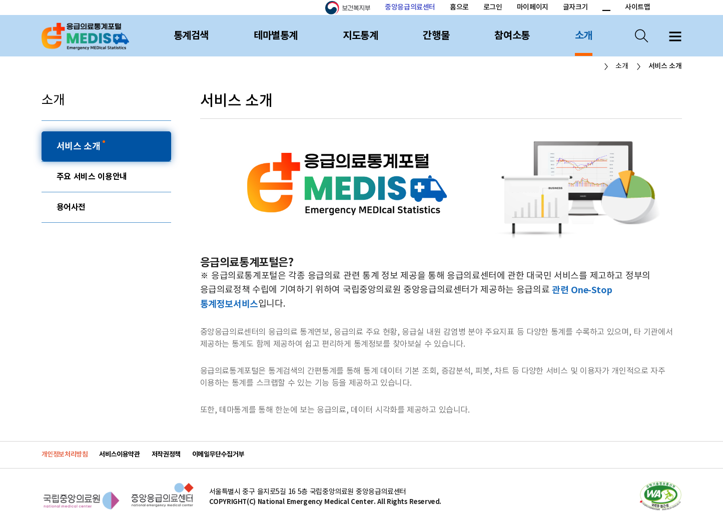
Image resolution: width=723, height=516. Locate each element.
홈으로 (459, 7)
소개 (583, 36)
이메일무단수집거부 (218, 455)
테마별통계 (276, 36)
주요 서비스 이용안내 (92, 177)
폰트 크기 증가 (594, 7)
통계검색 (191, 36)
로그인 (492, 7)
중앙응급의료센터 (410, 7)
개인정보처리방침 (65, 455)
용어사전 (71, 207)
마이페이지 (532, 7)
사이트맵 (637, 7)
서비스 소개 (80, 146)
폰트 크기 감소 (605, 7)
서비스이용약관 (119, 455)
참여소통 (511, 36)
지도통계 (360, 36)
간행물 (436, 36)
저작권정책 (166, 455)
